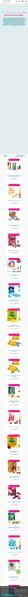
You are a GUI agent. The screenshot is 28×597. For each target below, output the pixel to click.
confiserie (20, 12)
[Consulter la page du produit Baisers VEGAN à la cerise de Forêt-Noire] (14, 493)
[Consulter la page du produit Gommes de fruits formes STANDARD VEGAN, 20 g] (14, 467)
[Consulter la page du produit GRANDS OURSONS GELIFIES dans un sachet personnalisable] (14, 166)
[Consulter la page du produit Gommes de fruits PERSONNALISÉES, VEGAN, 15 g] (14, 291)
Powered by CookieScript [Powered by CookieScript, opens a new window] (23, 596)
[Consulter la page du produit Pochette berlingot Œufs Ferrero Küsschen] (14, 367)
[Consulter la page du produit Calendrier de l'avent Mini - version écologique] (14, 266)
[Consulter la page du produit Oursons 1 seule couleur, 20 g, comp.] (14, 543)
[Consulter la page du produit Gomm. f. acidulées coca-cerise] (14, 241)
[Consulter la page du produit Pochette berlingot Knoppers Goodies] (14, 341)
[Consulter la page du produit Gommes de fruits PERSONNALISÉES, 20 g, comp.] (14, 567)
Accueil (3, 12)
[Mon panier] (19, 1)
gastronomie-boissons (11, 12)
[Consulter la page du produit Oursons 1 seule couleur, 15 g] (14, 418)
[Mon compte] (16, 1)
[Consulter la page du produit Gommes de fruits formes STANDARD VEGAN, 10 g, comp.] (14, 518)
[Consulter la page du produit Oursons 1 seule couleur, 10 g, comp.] (14, 192)
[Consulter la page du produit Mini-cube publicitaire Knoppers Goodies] (14, 216)
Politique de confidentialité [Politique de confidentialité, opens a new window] (17, 593)
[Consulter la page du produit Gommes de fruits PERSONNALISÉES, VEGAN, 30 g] (14, 316)
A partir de (14, 203)
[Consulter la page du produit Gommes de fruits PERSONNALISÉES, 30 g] (14, 442)
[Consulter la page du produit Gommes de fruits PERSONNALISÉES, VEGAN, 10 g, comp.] (14, 392)
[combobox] (5, 156)
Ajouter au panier (14, 160)
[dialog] (14, 591)
